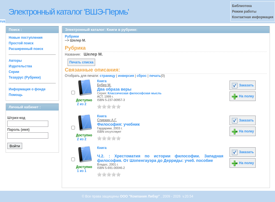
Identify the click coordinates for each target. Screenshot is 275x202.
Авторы (15, 61)
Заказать (242, 85)
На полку (242, 96)
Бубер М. (104, 85)
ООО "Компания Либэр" (140, 196)
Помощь (15, 95)
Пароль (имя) (18, 130)
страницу (107, 76)
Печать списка (81, 62)
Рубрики (72, 36)
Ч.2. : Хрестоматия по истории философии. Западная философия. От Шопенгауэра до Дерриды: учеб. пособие (160, 158)
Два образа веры (114, 89)
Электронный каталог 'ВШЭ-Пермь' (68, 11)
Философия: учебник (118, 124)
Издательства (20, 66)
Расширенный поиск (26, 49)
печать (155, 76)
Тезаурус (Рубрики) (25, 77)
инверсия (126, 76)
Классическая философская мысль (135, 93)
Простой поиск (21, 43)
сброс (141, 76)
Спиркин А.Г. (107, 120)
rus (2, 21)
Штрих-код (16, 118)
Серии (14, 72)
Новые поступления (26, 38)
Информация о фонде (27, 89)
